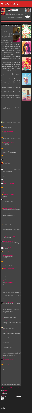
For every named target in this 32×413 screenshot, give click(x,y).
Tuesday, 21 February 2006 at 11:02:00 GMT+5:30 (9, 142)
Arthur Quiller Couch (5, 155)
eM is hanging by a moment (3, 396)
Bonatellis (4, 268)
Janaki (3, 264)
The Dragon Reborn (5, 364)
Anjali (3, 255)
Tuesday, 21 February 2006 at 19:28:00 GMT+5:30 (9, 194)
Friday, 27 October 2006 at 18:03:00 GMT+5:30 (9, 331)
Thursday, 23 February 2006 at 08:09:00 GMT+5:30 (10, 241)
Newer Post (2, 387)
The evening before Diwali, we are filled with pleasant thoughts (7, 407)
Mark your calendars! (3, 408)
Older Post (19, 387)
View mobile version (11, 388)
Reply (3, 129)
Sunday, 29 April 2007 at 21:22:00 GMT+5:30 (9, 341)
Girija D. (4, 131)
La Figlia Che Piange (5, 208)
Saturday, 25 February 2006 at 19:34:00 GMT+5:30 (8, 255)
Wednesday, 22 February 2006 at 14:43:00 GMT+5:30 (10, 228)
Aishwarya (4, 199)
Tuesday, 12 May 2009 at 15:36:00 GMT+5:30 (11, 364)
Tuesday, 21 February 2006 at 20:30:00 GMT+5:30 (9, 199)
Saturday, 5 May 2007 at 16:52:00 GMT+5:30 (9, 345)
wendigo (4, 251)
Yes (1, 403)
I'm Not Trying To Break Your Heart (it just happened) (6, 402)
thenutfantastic (4, 241)
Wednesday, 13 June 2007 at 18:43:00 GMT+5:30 (8, 359)
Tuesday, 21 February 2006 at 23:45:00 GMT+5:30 (11, 208)
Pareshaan (4, 121)
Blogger (19, 411)
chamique (4, 142)
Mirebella (4, 302)
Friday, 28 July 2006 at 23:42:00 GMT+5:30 (9, 320)
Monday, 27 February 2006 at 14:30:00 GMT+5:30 (8, 264)
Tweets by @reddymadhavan (4, 393)
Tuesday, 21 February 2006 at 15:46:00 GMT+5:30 (9, 162)
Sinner (3, 359)
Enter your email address (27, 15)
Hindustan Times (10, 13)
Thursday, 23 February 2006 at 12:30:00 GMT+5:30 (8, 247)
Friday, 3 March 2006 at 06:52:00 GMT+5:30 (11, 275)
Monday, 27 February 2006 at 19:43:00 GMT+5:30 (9, 268)
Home (11, 387)
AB (3, 247)
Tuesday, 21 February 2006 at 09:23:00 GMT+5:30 (9, 131)
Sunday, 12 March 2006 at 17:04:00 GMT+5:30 (9, 302)
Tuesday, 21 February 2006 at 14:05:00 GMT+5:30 (11, 155)
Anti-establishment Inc (5, 275)
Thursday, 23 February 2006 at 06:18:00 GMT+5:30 (10, 236)
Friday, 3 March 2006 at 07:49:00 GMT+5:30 (9, 282)
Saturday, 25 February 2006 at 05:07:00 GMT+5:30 (9, 251)
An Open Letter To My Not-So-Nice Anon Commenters (9, 397)
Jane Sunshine (4, 183)
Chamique (3, 94)
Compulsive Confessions (10, 3)
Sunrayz (4, 162)
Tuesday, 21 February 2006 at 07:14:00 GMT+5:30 (9, 121)
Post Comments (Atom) (6, 390)
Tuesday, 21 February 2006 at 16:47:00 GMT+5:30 (10, 183)
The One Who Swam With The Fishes (12, 8)
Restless (4, 194)
